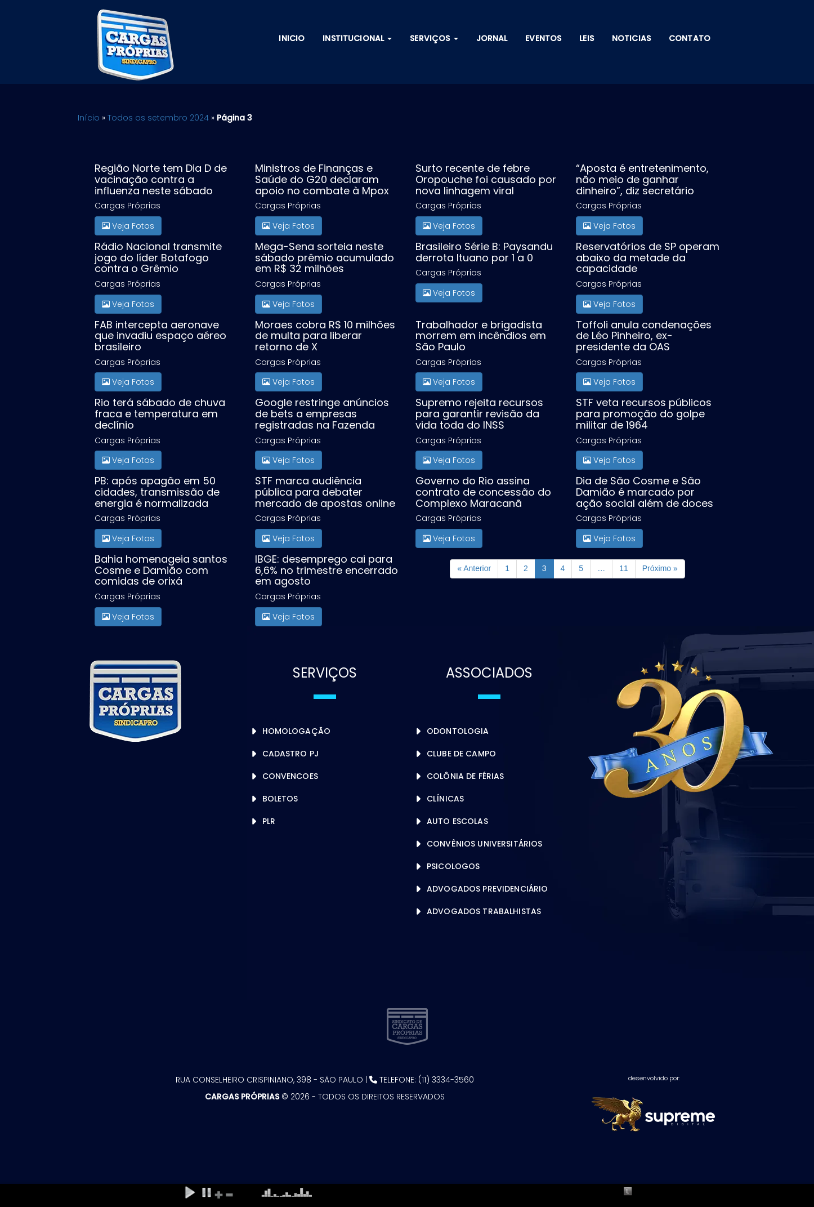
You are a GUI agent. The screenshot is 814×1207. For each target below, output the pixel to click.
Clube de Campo (461, 753)
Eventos (543, 38)
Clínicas (445, 798)
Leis (586, 38)
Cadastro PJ (290, 753)
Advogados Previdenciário (487, 888)
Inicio (292, 38)
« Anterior (474, 568)
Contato (689, 38)
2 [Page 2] (526, 568)
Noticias (631, 38)
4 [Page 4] (563, 568)
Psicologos (453, 866)
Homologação (296, 731)
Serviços (434, 38)
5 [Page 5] (581, 568)
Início (89, 117)
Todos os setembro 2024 (158, 117)
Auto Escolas (457, 821)
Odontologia (458, 731)
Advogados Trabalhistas (484, 911)
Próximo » (660, 568)
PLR (268, 821)
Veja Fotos (128, 225)
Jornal (492, 38)
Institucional (357, 38)
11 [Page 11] (623, 568)
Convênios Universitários (484, 843)
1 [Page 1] (507, 568)
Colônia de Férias (465, 776)
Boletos (280, 798)
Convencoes (290, 776)
